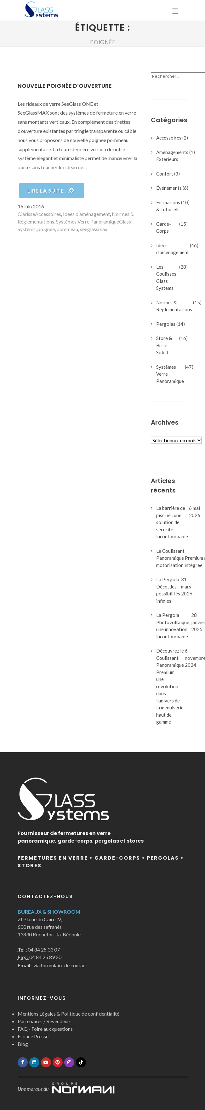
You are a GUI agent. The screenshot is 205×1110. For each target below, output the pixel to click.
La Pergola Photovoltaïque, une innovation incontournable (173, 625)
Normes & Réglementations (174, 306)
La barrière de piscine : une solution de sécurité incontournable (172, 522)
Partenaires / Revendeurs (44, 1021)
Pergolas (165, 324)
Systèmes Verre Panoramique (87, 221)
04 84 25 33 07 (44, 949)
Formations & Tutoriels (168, 206)
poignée (46, 229)
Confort (164, 173)
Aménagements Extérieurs (172, 155)
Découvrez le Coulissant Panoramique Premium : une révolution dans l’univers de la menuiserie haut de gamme (170, 686)
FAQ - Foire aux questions (45, 1029)
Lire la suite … (50, 190)
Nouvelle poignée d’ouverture (65, 86)
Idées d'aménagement (86, 214)
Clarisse (26, 214)
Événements (169, 188)
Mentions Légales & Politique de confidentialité (68, 1014)
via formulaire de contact (52, 965)
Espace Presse (33, 1036)
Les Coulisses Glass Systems (166, 277)
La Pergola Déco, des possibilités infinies (168, 590)
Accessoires (48, 214)
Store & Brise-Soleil (164, 345)
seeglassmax (93, 229)
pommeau (67, 229)
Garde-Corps (163, 227)
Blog (23, 1044)
